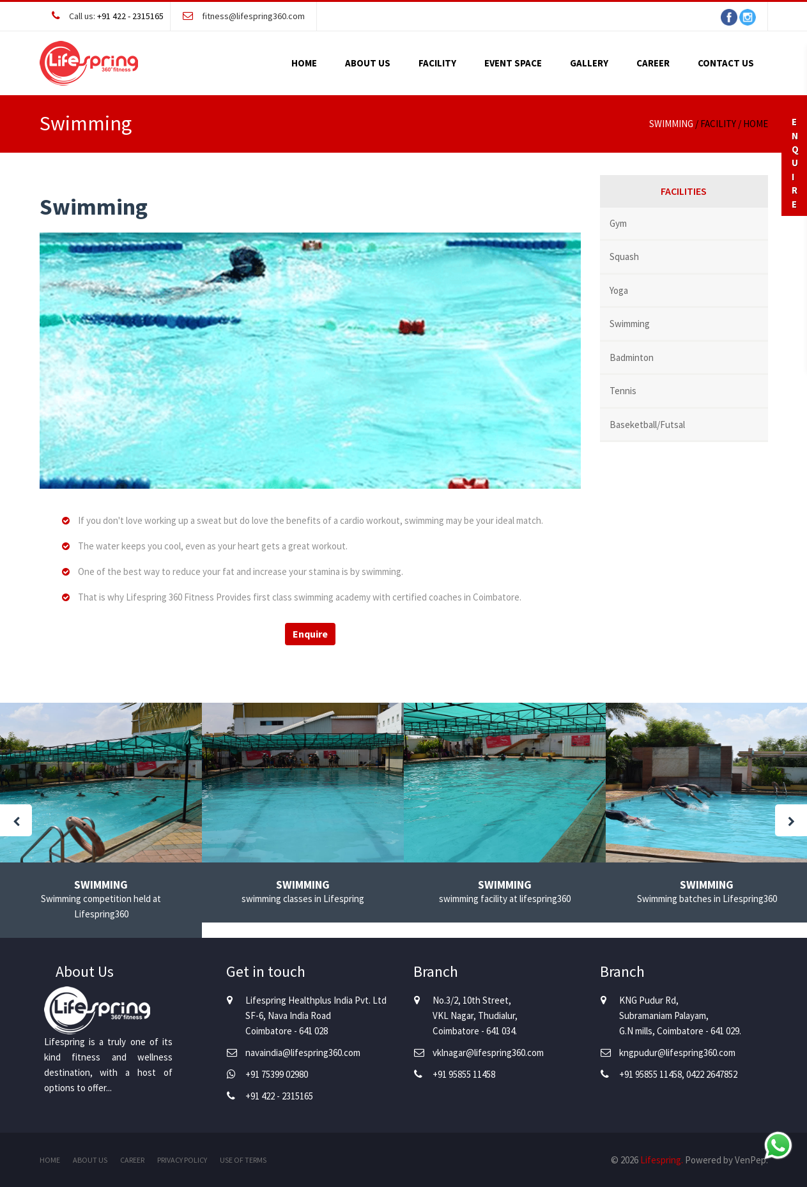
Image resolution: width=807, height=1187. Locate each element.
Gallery (589, 63)
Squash (624, 256)
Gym (618, 223)
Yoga (619, 290)
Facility (437, 63)
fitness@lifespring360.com (253, 16)
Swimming (630, 324)
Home (304, 63)
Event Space (513, 63)
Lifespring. (661, 1160)
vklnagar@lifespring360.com (488, 1052)
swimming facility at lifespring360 (505, 898)
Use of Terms (243, 1160)
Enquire (310, 633)
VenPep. (751, 1160)
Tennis (623, 391)
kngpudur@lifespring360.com (677, 1052)
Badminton (632, 357)
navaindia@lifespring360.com (302, 1052)
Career (653, 63)
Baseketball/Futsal (647, 424)
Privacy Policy (182, 1160)
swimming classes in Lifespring (303, 898)
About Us (367, 63)
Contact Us (726, 63)
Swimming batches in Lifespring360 (707, 898)
